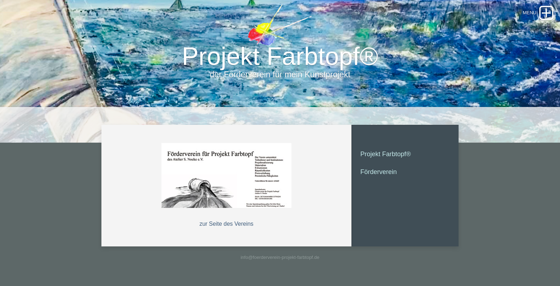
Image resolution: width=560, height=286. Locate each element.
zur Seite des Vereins (226, 224)
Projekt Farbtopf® (385, 154)
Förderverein (378, 171)
